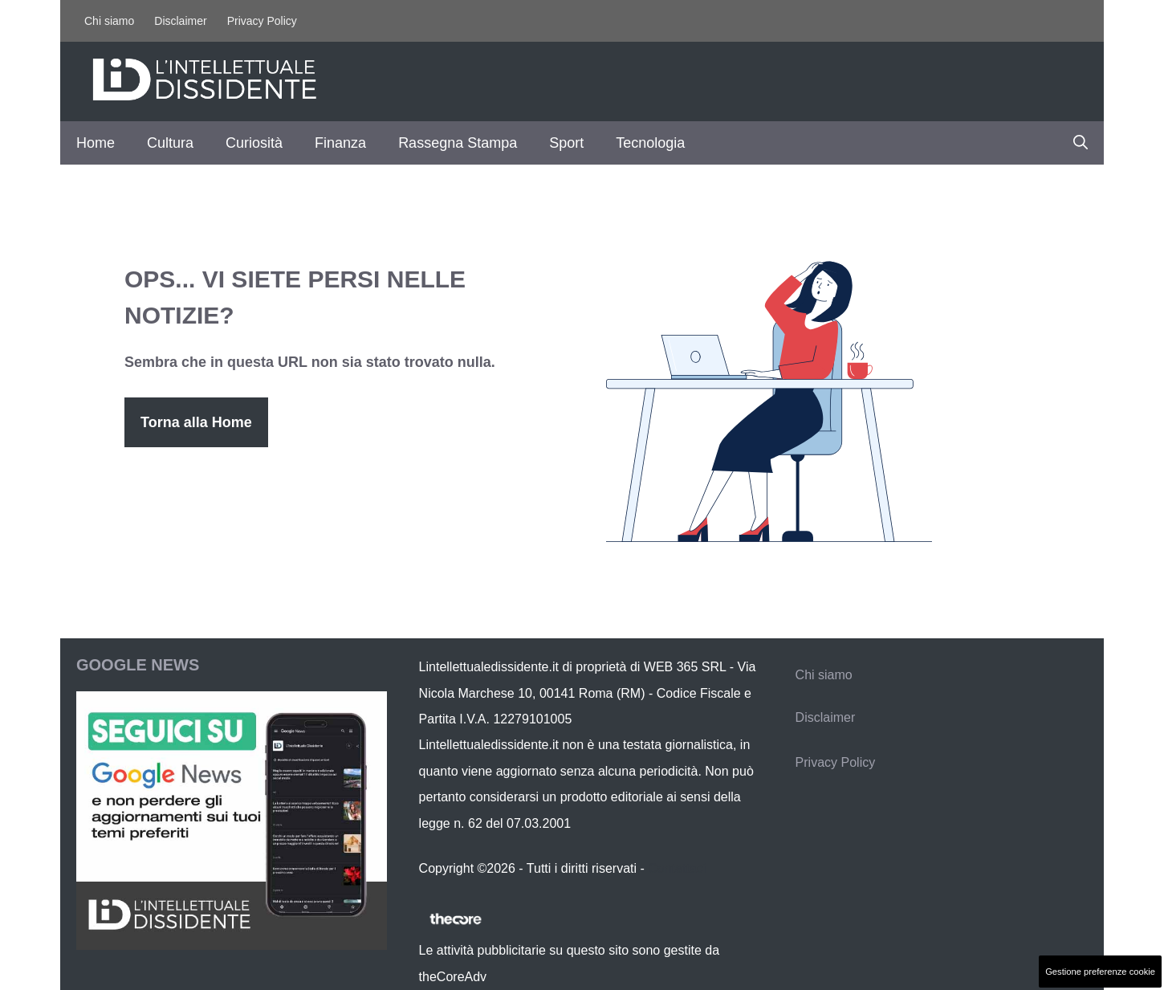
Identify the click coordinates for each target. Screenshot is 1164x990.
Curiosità (254, 143)
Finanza (340, 143)
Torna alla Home (196, 422)
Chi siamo (109, 20)
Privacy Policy (262, 20)
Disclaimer (180, 20)
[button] (1080, 143)
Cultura (170, 143)
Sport (566, 143)
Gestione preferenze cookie (1100, 971)
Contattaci (677, 868)
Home (95, 143)
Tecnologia (650, 143)
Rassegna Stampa (457, 143)
